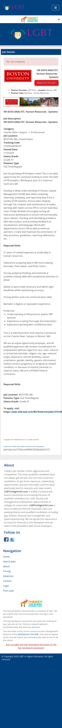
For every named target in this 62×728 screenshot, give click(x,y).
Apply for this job (46, 82)
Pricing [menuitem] (7, 571)
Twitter (12, 539)
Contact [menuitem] (7, 581)
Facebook (6, 539)
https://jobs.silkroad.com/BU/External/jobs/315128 (33, 411)
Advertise (8, 576)
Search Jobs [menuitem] (9, 561)
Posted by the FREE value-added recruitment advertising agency (24, 446)
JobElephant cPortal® (28, 634)
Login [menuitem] (6, 585)
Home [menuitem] (6, 556)
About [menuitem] (6, 566)
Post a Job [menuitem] (8, 590)
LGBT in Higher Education (31, 656)
